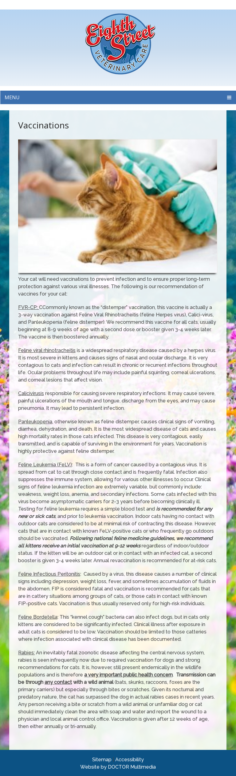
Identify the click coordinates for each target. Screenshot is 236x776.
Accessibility (129, 759)
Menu (12, 97)
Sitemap (102, 759)
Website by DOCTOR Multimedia (118, 767)
